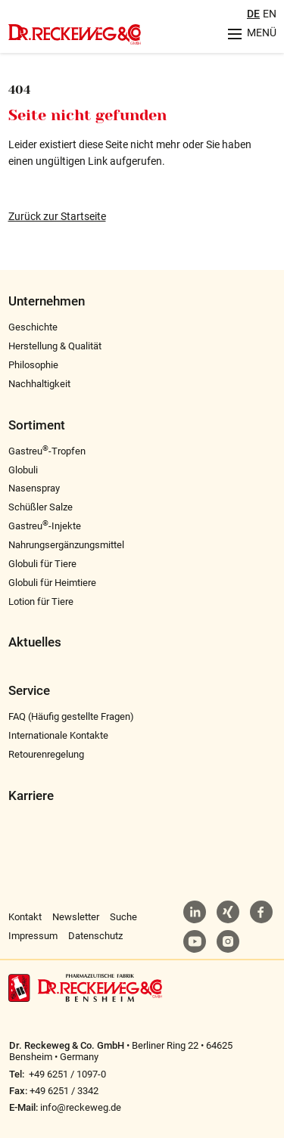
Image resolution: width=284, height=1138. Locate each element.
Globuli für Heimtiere (52, 582)
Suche (123, 916)
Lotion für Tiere (40, 601)
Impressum (33, 935)
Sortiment (36, 425)
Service (29, 691)
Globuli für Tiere (42, 563)
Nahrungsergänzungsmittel (66, 544)
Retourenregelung (46, 754)
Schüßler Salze (40, 507)
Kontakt (25, 916)
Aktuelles (34, 642)
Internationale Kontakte (58, 735)
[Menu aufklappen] (246, 33)
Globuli (23, 470)
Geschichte (33, 327)
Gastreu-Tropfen (47, 451)
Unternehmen (46, 301)
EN (269, 14)
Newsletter (75, 916)
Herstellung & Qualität (54, 346)
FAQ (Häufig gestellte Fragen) (71, 716)
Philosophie (33, 365)
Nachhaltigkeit (39, 383)
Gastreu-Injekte (44, 526)
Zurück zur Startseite (57, 216)
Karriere (31, 796)
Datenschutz (95, 935)
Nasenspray (34, 488)
